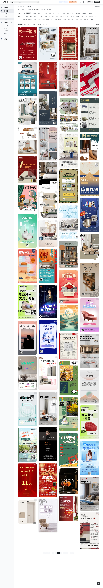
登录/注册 (90, 2)
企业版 (63, 2)
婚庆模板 (49, 10)
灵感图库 (6, 30)
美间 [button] (19, 6)
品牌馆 (5, 33)
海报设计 (6, 19)
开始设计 (97, 2)
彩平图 (43, 10)
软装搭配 (6, 16)
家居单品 (6, 25)
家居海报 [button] (23, 6)
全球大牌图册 (7, 36)
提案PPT (5, 14)
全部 (19, 10)
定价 (80, 2)
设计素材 (6, 28)
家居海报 (36, 10)
